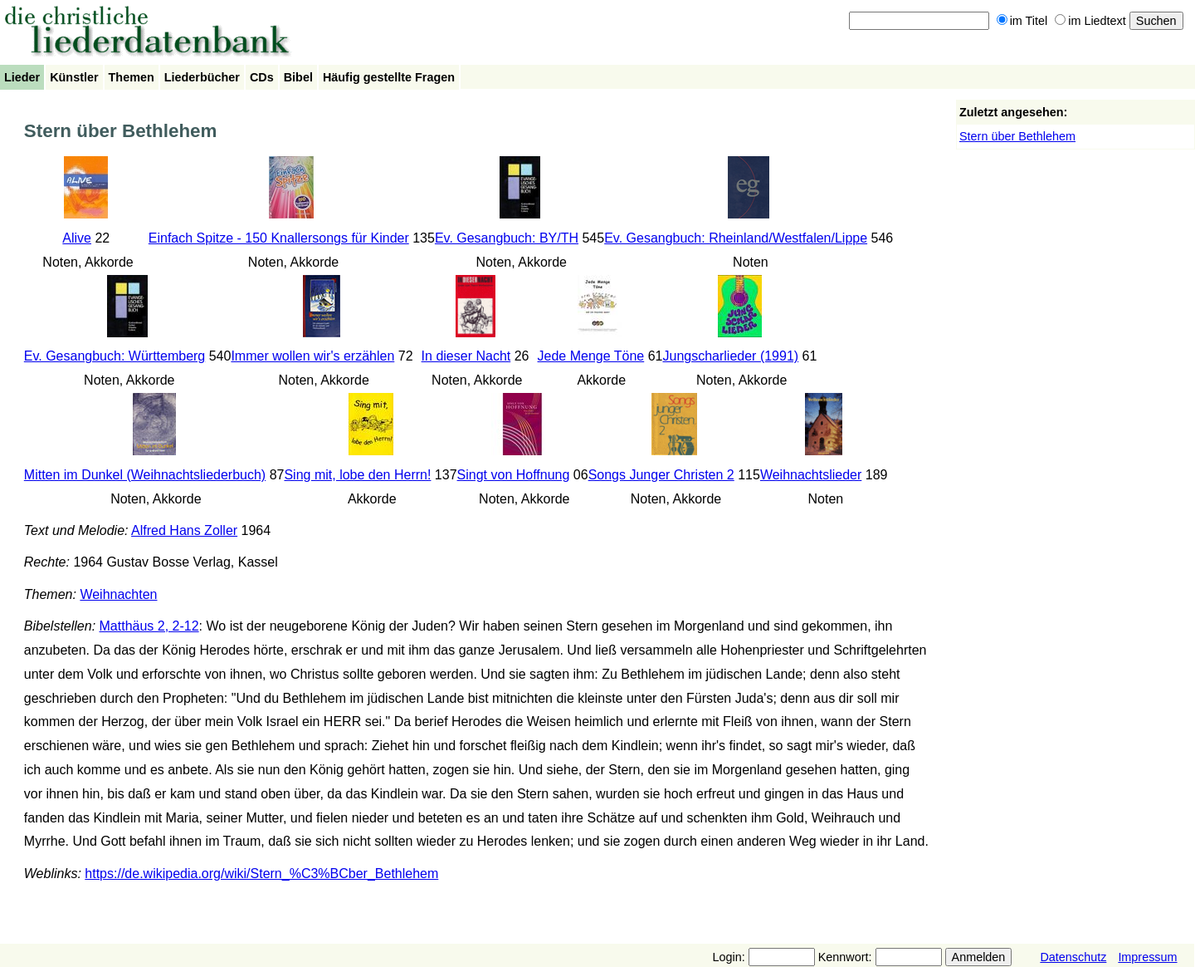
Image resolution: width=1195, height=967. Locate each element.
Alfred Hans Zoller (184, 530)
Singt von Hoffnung (513, 475)
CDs (262, 77)
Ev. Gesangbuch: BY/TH (506, 238)
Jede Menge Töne (591, 356)
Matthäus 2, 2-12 (149, 626)
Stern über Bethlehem (1017, 136)
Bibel (298, 77)
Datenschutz (1073, 957)
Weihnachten (118, 594)
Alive (76, 238)
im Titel (1022, 20)
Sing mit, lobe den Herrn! (357, 475)
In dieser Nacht (466, 356)
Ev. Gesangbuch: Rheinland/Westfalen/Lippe (735, 238)
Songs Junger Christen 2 (661, 475)
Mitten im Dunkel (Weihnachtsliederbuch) (145, 475)
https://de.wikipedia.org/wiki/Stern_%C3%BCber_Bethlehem (261, 873)
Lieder (22, 77)
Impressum (1147, 957)
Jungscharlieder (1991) (730, 356)
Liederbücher (202, 77)
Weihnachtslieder (810, 475)
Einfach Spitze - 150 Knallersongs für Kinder (279, 238)
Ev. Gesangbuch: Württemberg (114, 356)
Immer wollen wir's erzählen (312, 356)
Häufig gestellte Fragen (389, 77)
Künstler (74, 77)
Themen (131, 77)
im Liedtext (1090, 20)
